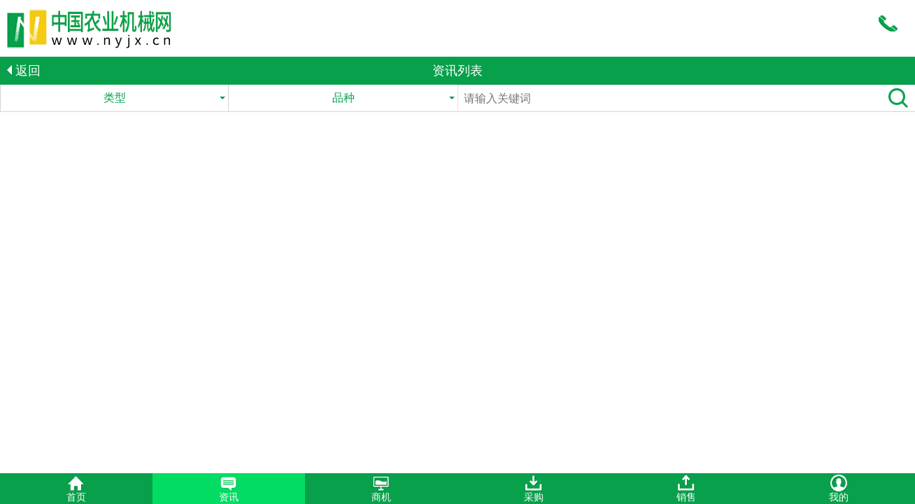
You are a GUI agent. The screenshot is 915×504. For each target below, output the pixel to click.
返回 (24, 71)
